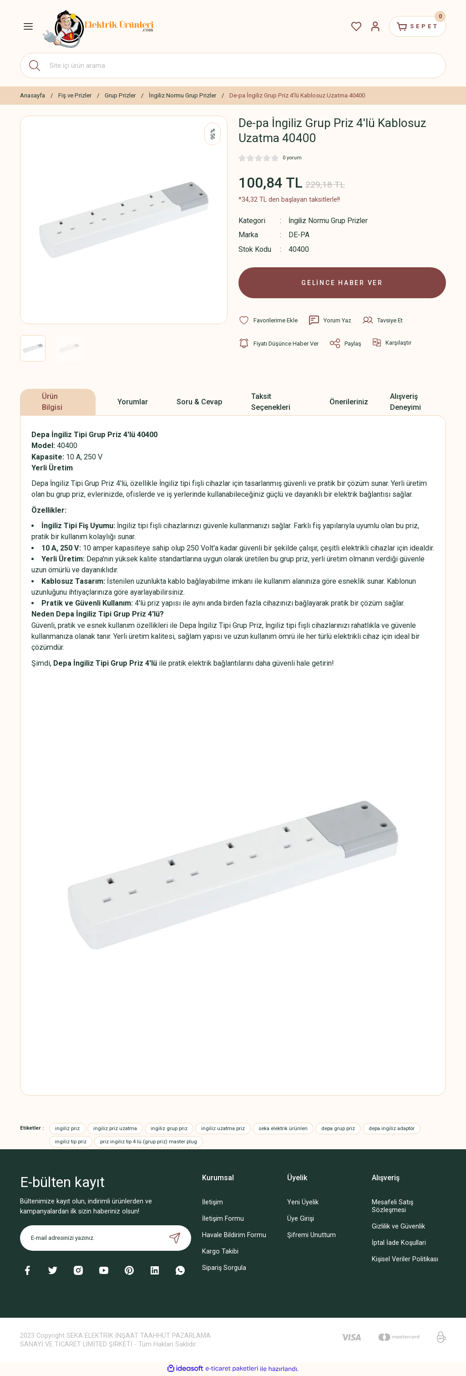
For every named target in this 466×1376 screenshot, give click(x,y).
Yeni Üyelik (303, 1203)
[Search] (233, 65)
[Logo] (99, 26)
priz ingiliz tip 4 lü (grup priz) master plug (148, 1142)
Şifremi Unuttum (311, 1236)
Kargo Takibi (220, 1252)
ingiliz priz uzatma (115, 1129)
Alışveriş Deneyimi (405, 403)
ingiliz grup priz (169, 1129)
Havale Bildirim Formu (234, 1236)
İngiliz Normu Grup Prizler (330, 220)
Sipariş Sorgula (224, 1269)
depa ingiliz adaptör (392, 1129)
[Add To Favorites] (268, 321)
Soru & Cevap (200, 402)
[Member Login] (371, 26)
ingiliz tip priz (70, 1142)
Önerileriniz (348, 402)
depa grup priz (338, 1129)
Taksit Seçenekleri (270, 403)
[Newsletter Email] (105, 1239)
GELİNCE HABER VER (342, 283)
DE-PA (299, 234)
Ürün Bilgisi (52, 403)
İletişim (212, 1203)
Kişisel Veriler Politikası (405, 1260)
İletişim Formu (223, 1219)
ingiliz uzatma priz (223, 1129)
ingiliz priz (67, 1129)
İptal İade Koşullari (399, 1244)
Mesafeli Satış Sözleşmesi (392, 1207)
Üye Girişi (300, 1219)
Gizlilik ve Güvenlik (398, 1227)
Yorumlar (132, 402)
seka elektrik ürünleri (283, 1129)
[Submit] (174, 1239)
